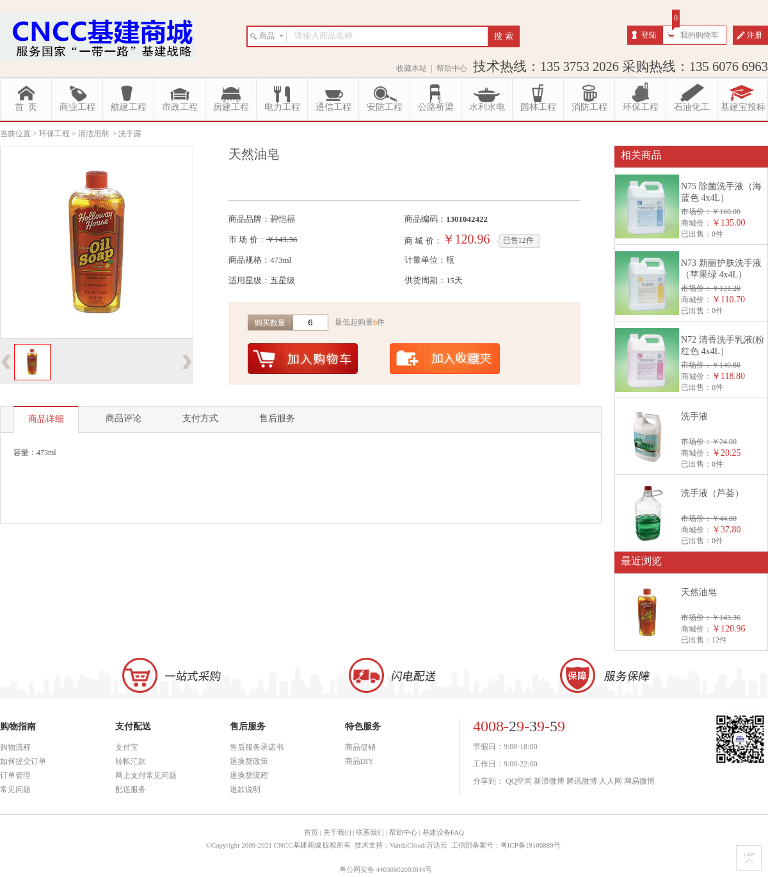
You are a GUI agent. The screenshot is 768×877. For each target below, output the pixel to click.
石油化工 (692, 107)
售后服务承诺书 (257, 747)
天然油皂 (699, 592)
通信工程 (333, 107)
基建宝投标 (743, 107)
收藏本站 (411, 68)
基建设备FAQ (443, 832)
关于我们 (337, 832)
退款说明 (245, 789)
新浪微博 (549, 781)
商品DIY (359, 761)
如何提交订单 (23, 761)
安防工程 (385, 107)
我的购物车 (699, 35)
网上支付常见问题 (146, 775)
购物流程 (15, 747)
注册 (754, 35)
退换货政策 (249, 761)
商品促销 (360, 747)
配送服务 (130, 789)
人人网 (610, 781)
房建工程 (231, 107)
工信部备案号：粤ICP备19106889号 (507, 845)
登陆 (649, 35)
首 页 (26, 107)
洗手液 (694, 416)
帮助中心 (451, 68)
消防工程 (589, 107)
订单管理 (15, 775)
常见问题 (15, 789)
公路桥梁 (436, 107)
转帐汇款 (130, 761)
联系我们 (370, 832)
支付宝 (126, 747)
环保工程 (641, 107)
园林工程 (538, 107)
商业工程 (77, 107)
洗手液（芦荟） (712, 493)
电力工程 (282, 107)
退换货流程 (249, 775)
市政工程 (180, 107)
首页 (311, 832)
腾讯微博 (581, 781)
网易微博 (639, 781)
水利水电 (487, 107)
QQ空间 (519, 781)
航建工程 (129, 107)
